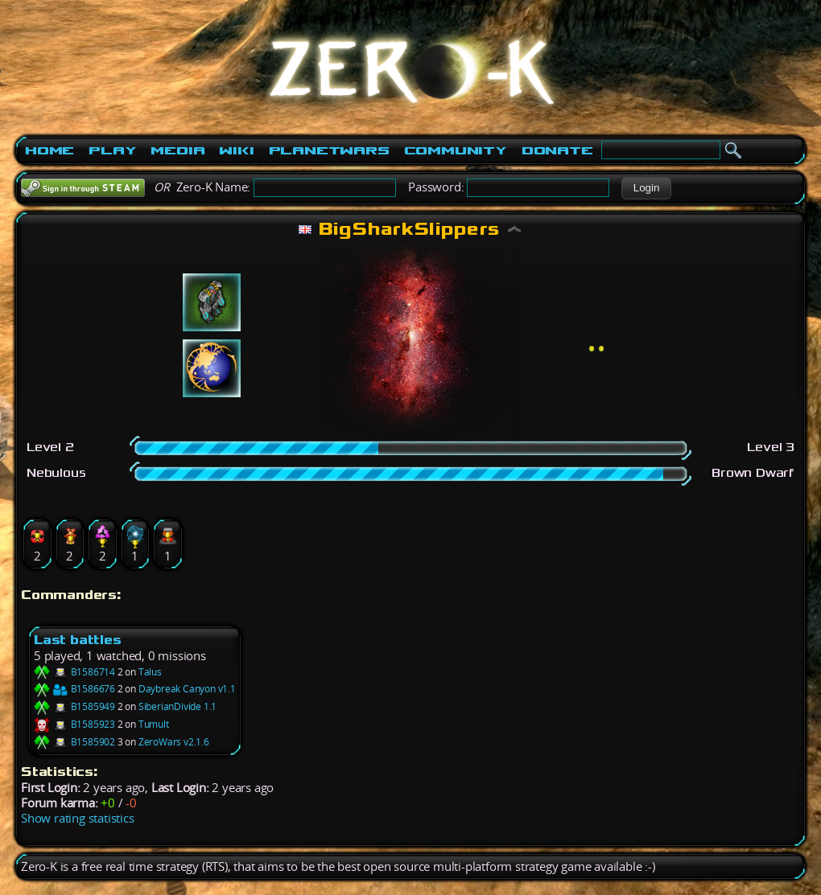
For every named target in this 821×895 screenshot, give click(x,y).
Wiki (236, 150)
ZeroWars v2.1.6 (173, 742)
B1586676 (74, 689)
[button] (645, 188)
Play (112, 150)
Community (455, 150)
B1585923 (74, 724)
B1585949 (74, 706)
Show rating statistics (77, 818)
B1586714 (74, 672)
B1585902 (74, 742)
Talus (150, 672)
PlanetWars (329, 150)
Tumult (153, 724)
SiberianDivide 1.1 (177, 706)
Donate (557, 150)
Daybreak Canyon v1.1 (187, 689)
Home (49, 150)
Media (177, 150)
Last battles (78, 639)
